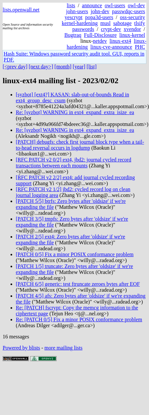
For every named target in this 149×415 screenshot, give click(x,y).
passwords (83, 29)
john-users (77, 11)
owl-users (115, 5)
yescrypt (74, 17)
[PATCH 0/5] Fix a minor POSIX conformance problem (75, 254)
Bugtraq (73, 35)
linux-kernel (132, 35)
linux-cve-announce (111, 47)
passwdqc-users (128, 11)
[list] (91, 66)
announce (92, 5)
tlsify (139, 23)
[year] (79, 66)
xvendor (132, 29)
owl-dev (136, 5)
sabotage (122, 23)
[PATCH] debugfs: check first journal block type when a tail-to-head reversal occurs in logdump (80, 145)
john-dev (100, 11)
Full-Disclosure (100, 35)
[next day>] (41, 66)
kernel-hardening (80, 23)
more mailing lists (63, 348)
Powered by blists (21, 348)
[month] (63, 66)
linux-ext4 (120, 41)
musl (105, 23)
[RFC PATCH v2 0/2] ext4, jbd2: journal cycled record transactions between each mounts (73, 162)
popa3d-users (99, 17)
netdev (100, 41)
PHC (140, 47)
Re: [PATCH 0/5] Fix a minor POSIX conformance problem (79, 319)
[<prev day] (15, 66)
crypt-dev (111, 29)
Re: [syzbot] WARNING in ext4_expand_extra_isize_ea (75, 112)
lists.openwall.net (21, 9)
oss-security (132, 17)
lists (71, 5)
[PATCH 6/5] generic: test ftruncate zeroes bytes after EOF (78, 284)
